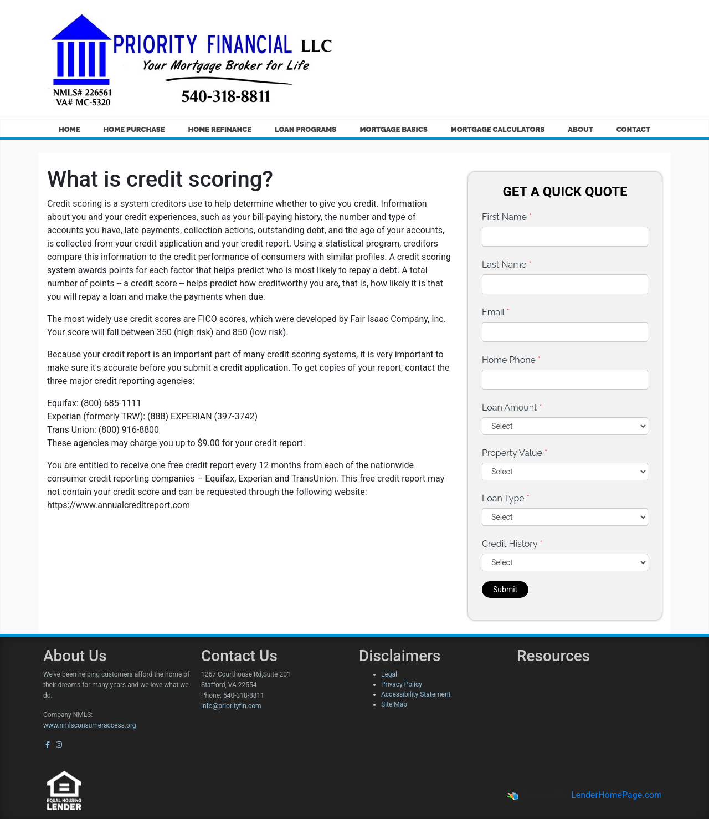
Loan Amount (512, 407)
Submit (505, 589)
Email (496, 312)
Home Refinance (219, 129)
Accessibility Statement (415, 694)
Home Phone (511, 360)
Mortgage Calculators (498, 129)
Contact (633, 129)
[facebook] (47, 745)
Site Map (394, 704)
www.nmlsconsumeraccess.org (89, 725)
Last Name (507, 264)
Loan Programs (305, 129)
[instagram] (59, 745)
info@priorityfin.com (231, 706)
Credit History (512, 544)
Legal (389, 674)
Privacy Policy (401, 684)
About (580, 129)
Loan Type (506, 498)
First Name (507, 217)
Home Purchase (134, 129)
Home (69, 129)
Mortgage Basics (393, 129)
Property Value (514, 453)
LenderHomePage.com (616, 795)
